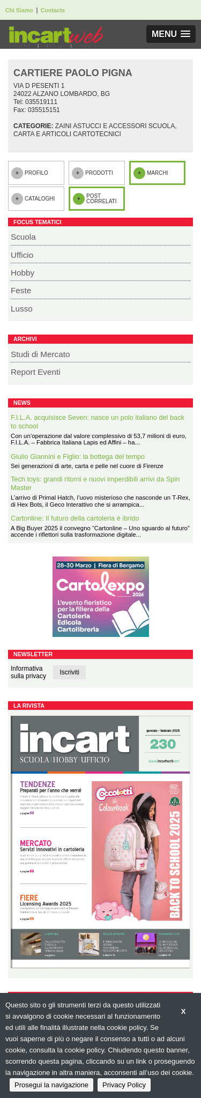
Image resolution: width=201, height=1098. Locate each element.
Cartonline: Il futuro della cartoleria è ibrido (75, 518)
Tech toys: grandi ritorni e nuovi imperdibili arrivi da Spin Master (95, 483)
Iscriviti (69, 672)
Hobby (22, 272)
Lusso (22, 308)
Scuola (23, 236)
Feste (21, 290)
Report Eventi (36, 371)
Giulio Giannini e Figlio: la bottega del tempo (78, 456)
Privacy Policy (124, 1085)
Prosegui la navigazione (51, 1085)
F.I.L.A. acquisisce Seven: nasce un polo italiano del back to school (97, 422)
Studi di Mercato (40, 354)
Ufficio (22, 254)
